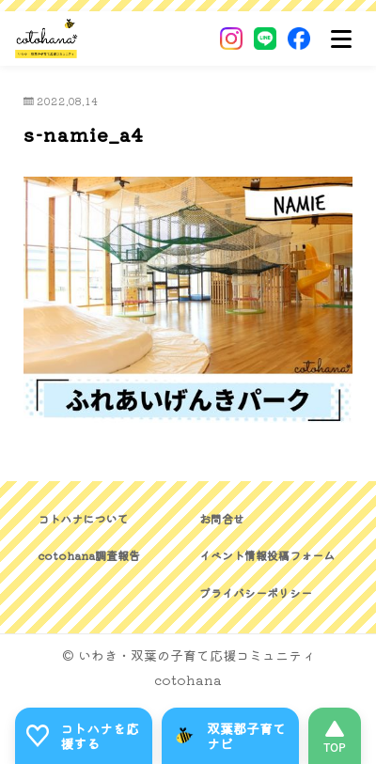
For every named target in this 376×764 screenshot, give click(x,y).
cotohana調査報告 (89, 555)
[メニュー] (341, 38)
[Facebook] (299, 38)
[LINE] (265, 38)
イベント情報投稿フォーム (267, 555)
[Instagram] (231, 38)
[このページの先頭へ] (334, 736)
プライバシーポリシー (255, 592)
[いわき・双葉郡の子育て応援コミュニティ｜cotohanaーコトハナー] (46, 38)
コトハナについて (83, 518)
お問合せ (221, 518)
